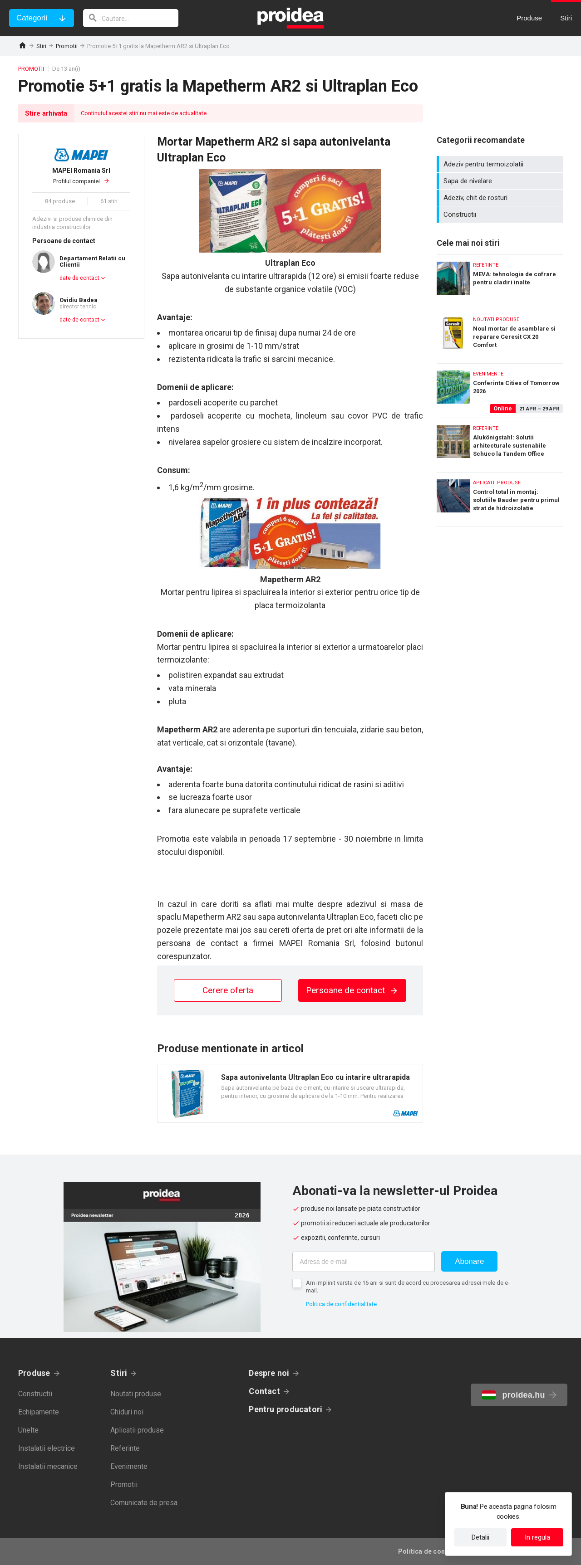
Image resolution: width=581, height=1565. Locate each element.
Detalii (480, 1537)
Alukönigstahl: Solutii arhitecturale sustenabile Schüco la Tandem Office (500, 443)
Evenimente (129, 1466)
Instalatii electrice (46, 1448)
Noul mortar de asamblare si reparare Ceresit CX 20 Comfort (500, 334)
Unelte (28, 1430)
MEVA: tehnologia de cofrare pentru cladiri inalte (500, 279)
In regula (537, 1537)
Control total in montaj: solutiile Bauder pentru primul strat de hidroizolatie (500, 499)
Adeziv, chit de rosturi (501, 198)
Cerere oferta (227, 990)
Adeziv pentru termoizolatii (501, 164)
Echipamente (38, 1412)
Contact (264, 1391)
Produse (34, 1373)
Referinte (125, 1448)
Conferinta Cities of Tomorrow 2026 (500, 388)
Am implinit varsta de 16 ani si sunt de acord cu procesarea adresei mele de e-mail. (408, 1286)
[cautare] (130, 18)
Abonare (469, 1261)
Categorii (31, 18)
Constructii (501, 214)
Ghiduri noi (126, 1412)
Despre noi (269, 1373)
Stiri (41, 46)
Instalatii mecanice (48, 1466)
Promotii (67, 46)
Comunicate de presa (143, 1502)
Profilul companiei (81, 175)
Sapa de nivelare (501, 181)
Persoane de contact (352, 990)
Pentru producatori (285, 1409)
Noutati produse (135, 1393)
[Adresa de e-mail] (363, 1262)
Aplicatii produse (137, 1430)
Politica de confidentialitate (341, 1304)
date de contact (79, 278)
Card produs (290, 1093)
